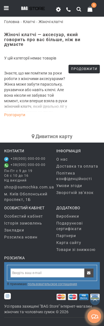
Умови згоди (69, 185)
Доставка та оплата (77, 166)
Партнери (66, 235)
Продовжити (84, 69)
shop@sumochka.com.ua (26, 187)
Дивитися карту (52, 136)
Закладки (14, 230)
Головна (11, 21)
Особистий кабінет (23, 216)
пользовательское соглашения (52, 284)
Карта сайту (68, 242)
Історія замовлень (23, 223)
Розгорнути (14, 115)
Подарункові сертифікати (69, 226)
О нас (62, 159)
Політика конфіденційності (74, 176)
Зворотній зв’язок (75, 192)
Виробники (67, 216)
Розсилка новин (20, 237)
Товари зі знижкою (75, 249)
